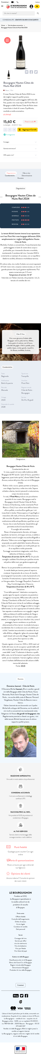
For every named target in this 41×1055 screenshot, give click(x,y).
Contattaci (20, 985)
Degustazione (11, 173)
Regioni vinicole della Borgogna (20, 965)
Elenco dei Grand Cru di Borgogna (20, 962)
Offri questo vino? (20, 155)
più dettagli (7, 114)
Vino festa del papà (20, 951)
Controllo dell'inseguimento (20, 919)
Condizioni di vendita (20, 926)
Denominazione (27, 175)
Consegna (20, 142)
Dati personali (20, 929)
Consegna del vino (21, 938)
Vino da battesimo (21, 946)
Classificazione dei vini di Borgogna (20, 960)
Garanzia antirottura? (20, 148)
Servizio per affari (20, 941)
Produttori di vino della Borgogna (20, 970)
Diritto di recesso (20, 921)
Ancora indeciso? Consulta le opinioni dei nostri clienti (20, 879)
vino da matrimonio (20, 943)
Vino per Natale (20, 948)
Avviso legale (20, 924)
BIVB (23, 665)
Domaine (20, 178)
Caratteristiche (10, 175)
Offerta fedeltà (20, 916)
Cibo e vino (26, 173)
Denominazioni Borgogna (20, 967)
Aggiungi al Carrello (27, 129)
